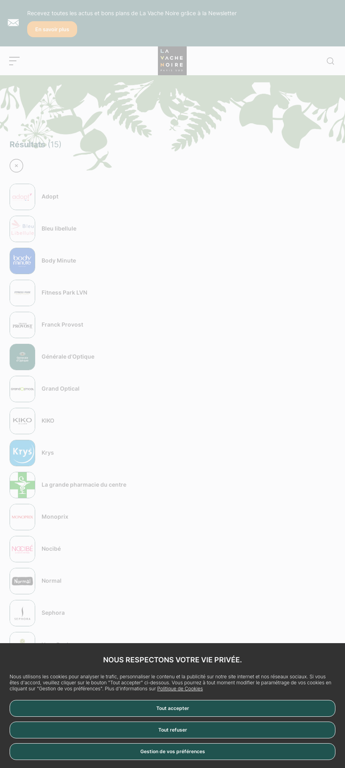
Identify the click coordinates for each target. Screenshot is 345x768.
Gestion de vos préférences (172, 751)
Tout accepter (172, 708)
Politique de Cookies (180, 689)
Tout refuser (172, 730)
